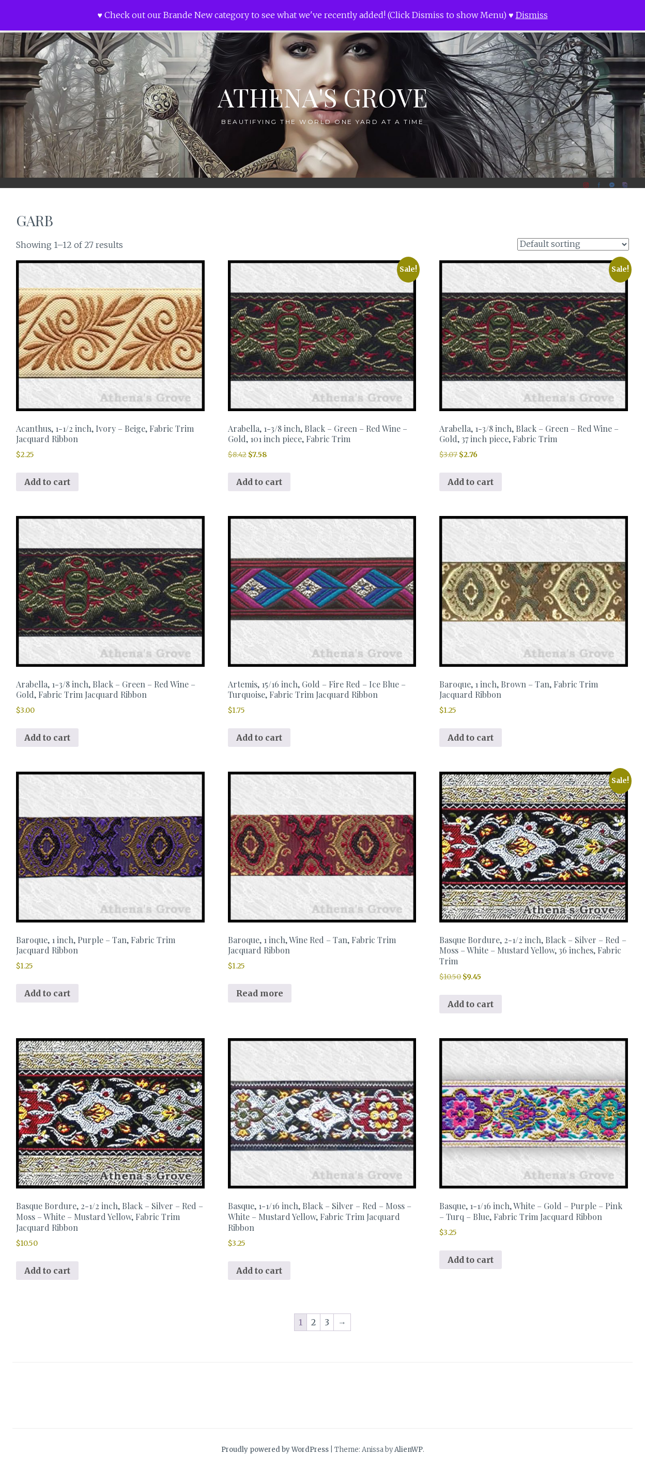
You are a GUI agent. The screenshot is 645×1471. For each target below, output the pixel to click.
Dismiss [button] (532, 15)
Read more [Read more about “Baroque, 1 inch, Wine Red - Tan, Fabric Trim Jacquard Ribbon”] (259, 993)
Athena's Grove (323, 97)
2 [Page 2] (313, 1322)
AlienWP (408, 1449)
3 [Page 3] (327, 1322)
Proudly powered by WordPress (275, 1449)
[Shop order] (573, 244)
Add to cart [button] (47, 482)
